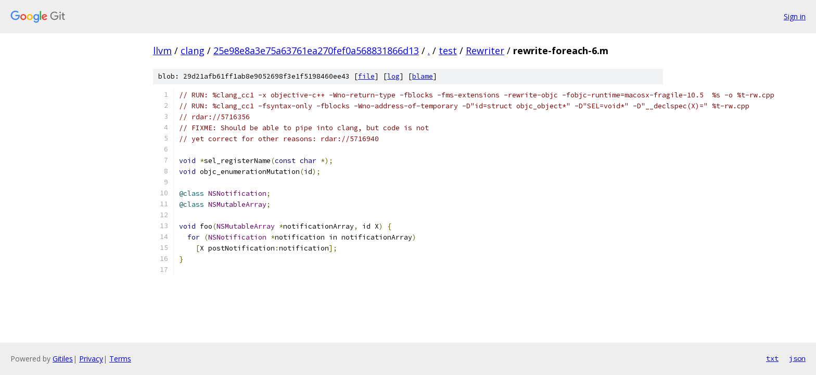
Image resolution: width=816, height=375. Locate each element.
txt (772, 358)
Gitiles (63, 359)
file (366, 76)
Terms (120, 359)
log (393, 76)
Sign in (795, 16)
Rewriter (485, 50)
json (797, 358)
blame (422, 76)
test (448, 50)
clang (193, 50)
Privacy (91, 359)
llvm (162, 50)
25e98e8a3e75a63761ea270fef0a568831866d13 (316, 50)
